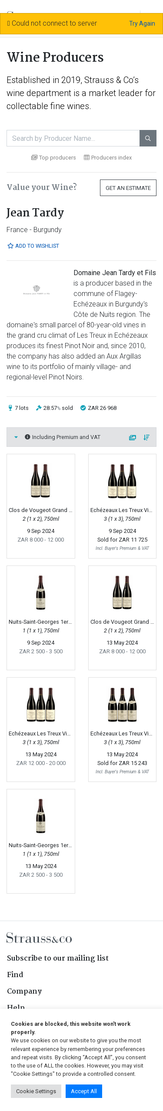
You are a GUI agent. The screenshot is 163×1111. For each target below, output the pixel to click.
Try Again (142, 23)
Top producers (53, 157)
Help (16, 1008)
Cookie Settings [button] (36, 1091)
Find (15, 975)
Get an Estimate (128, 188)
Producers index (108, 157)
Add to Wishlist (33, 246)
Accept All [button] (84, 1091)
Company (24, 992)
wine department (39, 93)
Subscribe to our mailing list (58, 959)
